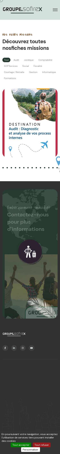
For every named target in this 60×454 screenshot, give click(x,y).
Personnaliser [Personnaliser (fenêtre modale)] (30, 449)
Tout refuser (41, 445)
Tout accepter (20, 445)
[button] (3, 167)
